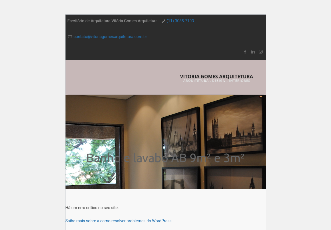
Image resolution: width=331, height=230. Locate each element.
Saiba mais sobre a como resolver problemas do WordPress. (119, 221)
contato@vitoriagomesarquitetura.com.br (110, 36)
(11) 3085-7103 (180, 21)
